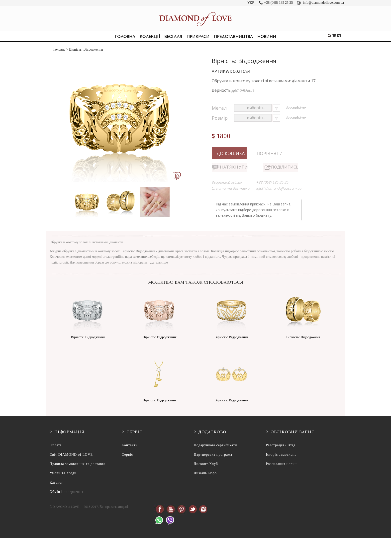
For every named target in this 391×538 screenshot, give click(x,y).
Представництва (233, 37)
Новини (266, 37)
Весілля (173, 37)
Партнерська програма (213, 454)
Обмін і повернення (67, 492)
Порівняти (270, 153)
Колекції (150, 37)
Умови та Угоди (63, 473)
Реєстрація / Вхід (280, 445)
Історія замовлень (281, 454)
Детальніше (243, 90)
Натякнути (233, 167)
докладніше (296, 107)
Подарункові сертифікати (215, 445)
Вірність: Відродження (88, 337)
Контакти (130, 445)
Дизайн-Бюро (205, 473)
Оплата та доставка (231, 188)
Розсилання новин (281, 464)
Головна (125, 37)
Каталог (56, 482)
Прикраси (198, 37)
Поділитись (284, 167)
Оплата (56, 445)
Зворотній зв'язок (227, 182)
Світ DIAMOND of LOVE (71, 454)
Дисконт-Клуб (206, 464)
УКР (250, 2)
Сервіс (127, 454)
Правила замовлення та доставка (78, 464)
